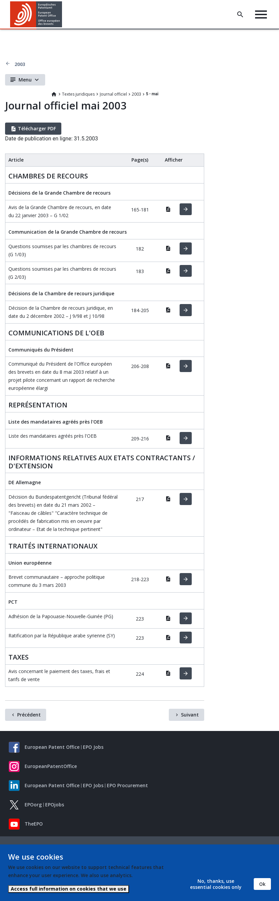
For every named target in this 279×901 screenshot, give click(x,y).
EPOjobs (54, 804)
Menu (25, 79)
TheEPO (34, 824)
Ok (262, 884)
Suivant (190, 714)
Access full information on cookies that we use (68, 889)
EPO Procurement (127, 785)
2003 (19, 64)
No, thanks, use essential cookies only (216, 884)
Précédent (29, 714)
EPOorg (33, 804)
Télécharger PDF (37, 128)
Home (54, 94)
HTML (186, 209)
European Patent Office (52, 747)
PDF (168, 209)
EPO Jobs (93, 747)
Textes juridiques (78, 94)
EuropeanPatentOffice (51, 766)
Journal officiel (113, 94)
